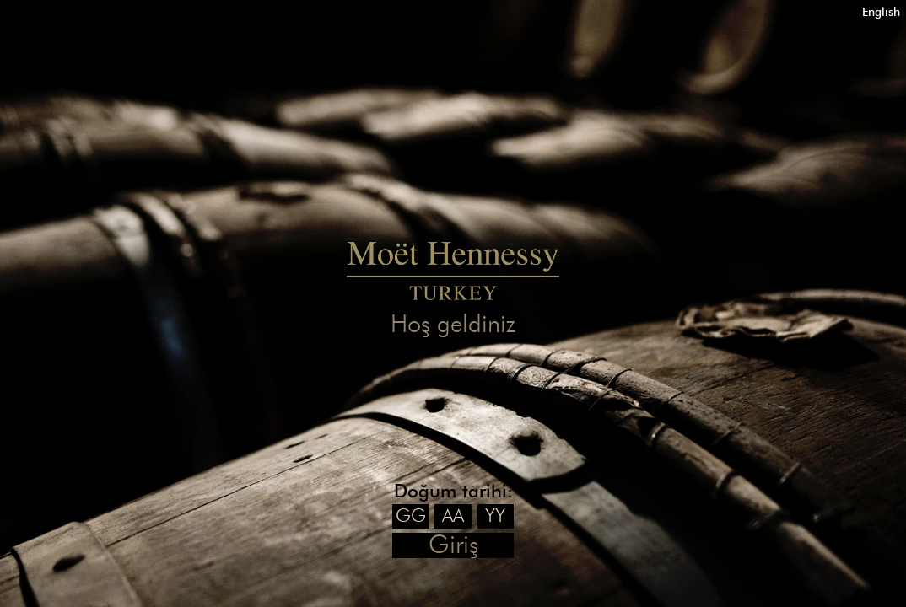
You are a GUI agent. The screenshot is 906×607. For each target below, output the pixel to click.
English (881, 12)
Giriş (453, 545)
